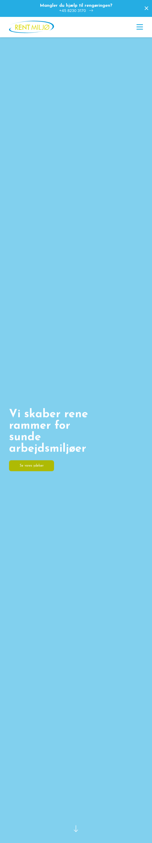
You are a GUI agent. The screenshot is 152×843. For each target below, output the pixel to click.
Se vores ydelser (32, 465)
